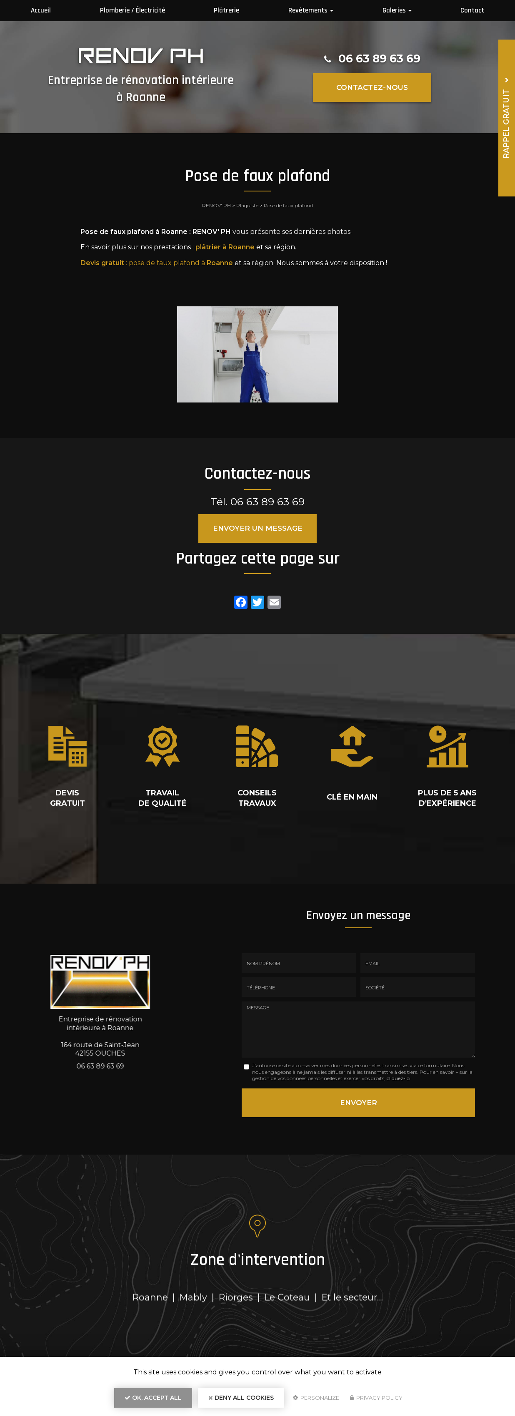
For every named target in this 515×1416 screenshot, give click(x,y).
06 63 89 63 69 (379, 58)
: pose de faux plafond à (156, 263)
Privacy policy (376, 1397)
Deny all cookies (241, 1397)
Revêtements (310, 10)
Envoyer (358, 1102)
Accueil (41, 10)
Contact (472, 10)
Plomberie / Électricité (132, 10)
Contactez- (372, 87)
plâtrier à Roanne (225, 247)
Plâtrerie (226, 10)
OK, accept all (153, 1397)
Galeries (397, 10)
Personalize (316, 1397)
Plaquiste (247, 205)
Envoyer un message (257, 528)
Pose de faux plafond (288, 205)
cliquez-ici (398, 1078)
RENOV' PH (216, 205)
